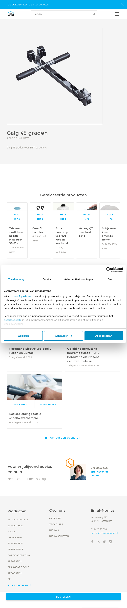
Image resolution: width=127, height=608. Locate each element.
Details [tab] (46, 279)
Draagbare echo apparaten (18, 570)
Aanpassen (63, 335)
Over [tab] (110, 279)
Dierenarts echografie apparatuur (15, 543)
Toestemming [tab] (16, 279)
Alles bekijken (18, 585)
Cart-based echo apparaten (19, 558)
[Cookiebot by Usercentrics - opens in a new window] (108, 269)
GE (9, 579)
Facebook (92, 541)
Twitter (104, 541)
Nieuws (54, 530)
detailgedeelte (12, 320)
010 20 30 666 (99, 467)
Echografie (15, 525)
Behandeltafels (18, 519)
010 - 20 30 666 (99, 529)
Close (123, 4)
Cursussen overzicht (65, 438)
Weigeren (23, 335)
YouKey (12, 531)
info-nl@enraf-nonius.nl (100, 473)
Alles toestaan (103, 335)
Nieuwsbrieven (59, 536)
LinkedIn (98, 541)
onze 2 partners (21, 296)
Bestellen (63, 597)
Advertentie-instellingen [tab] (78, 279)
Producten (17, 511)
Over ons (55, 518)
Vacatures (56, 524)
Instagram (110, 541)
